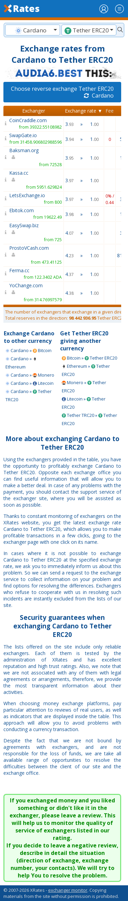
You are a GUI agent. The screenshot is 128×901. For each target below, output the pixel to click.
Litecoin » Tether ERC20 (83, 403)
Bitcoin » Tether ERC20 (89, 358)
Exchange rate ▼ (83, 110)
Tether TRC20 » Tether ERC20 (89, 419)
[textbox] (32, 30)
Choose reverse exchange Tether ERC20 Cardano (62, 92)
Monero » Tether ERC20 (84, 386)
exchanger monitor (67, 890)
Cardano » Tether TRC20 (28, 395)
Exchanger (33, 110)
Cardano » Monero (29, 375)
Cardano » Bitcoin (28, 350)
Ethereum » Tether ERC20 (86, 370)
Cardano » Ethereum (21, 362)
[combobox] (32, 30)
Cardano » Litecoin (29, 383)
